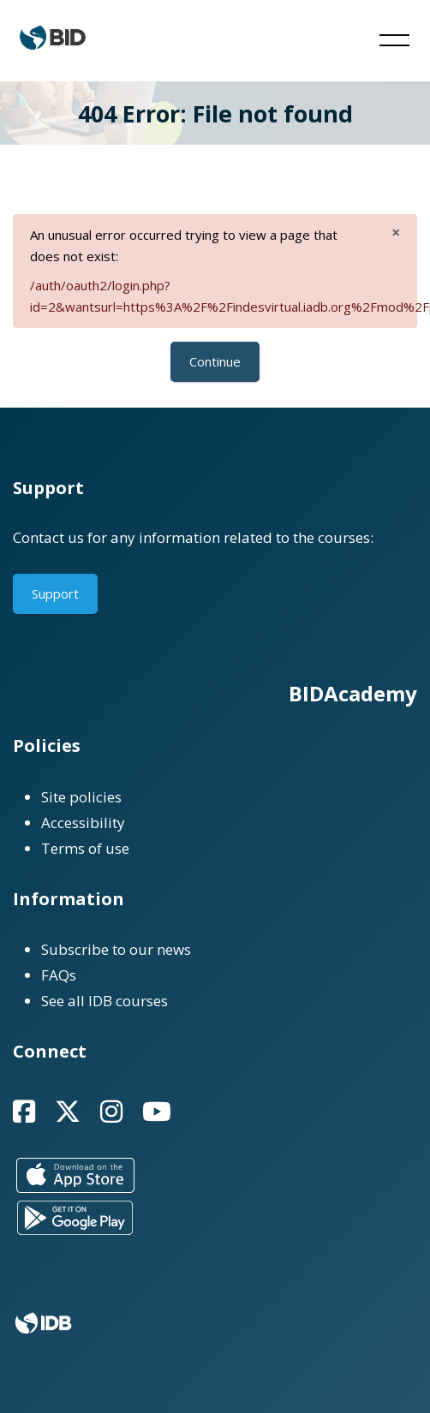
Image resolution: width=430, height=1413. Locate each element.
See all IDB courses (104, 1001)
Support (55, 593)
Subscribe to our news (116, 949)
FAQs (58, 975)
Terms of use (85, 848)
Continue (215, 361)
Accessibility (83, 822)
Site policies (81, 797)
